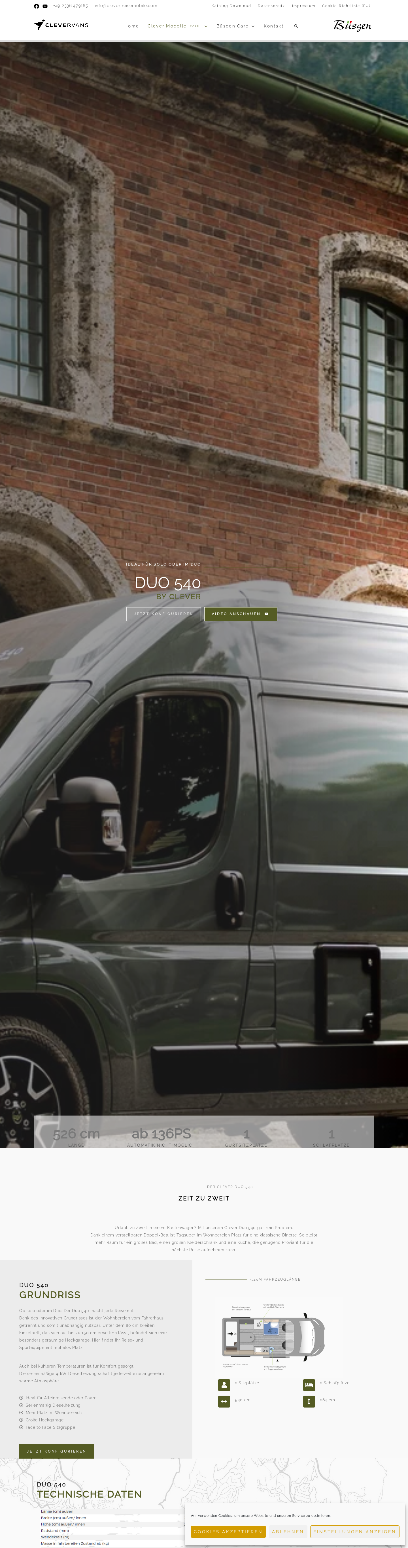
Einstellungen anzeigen (354, 1531)
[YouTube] (45, 6)
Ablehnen (288, 1531)
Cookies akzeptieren (228, 1531)
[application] (205, 26)
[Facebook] (36, 6)
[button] (296, 26)
